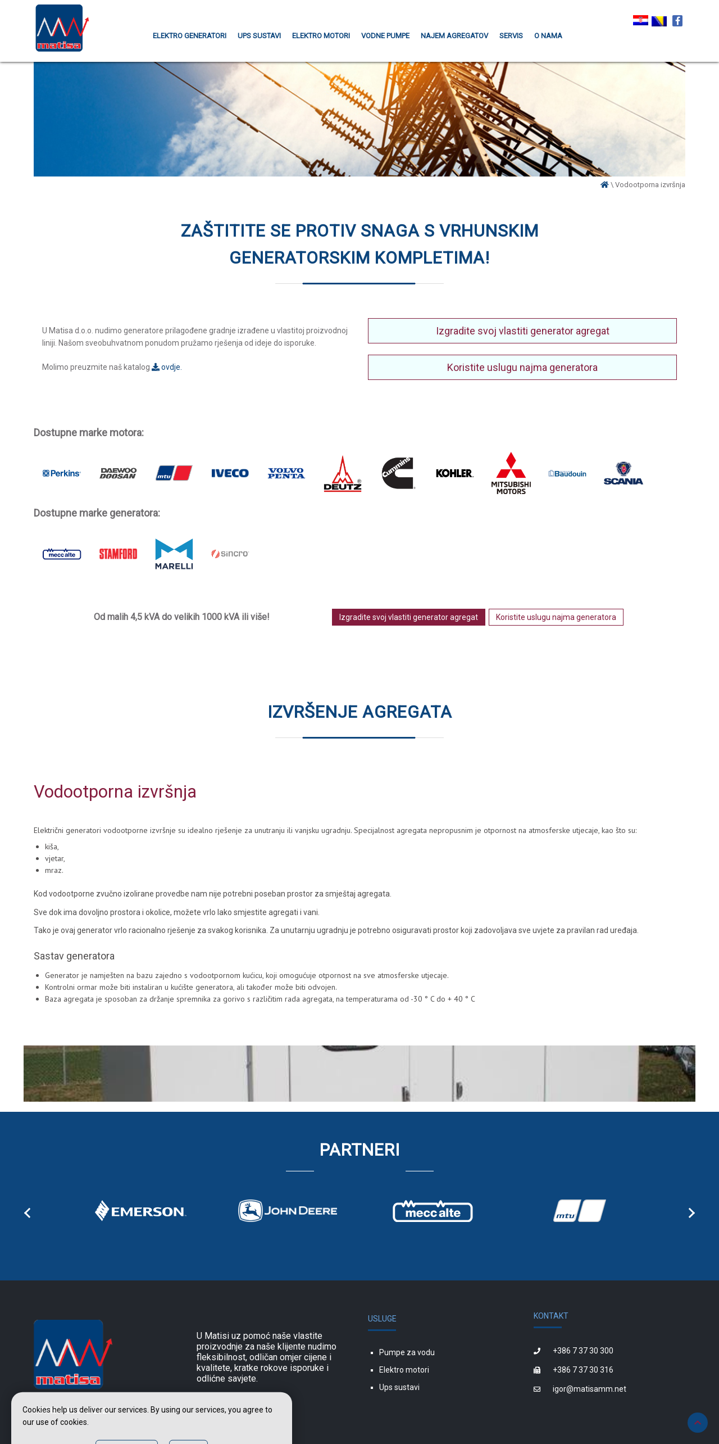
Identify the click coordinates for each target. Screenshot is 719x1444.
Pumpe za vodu (407, 1352)
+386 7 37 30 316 (583, 1369)
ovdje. (167, 367)
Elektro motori (404, 1369)
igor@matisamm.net (589, 1388)
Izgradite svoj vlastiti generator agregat (522, 331)
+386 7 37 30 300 (583, 1350)
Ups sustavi (399, 1387)
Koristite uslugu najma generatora (522, 367)
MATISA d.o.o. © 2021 (72, 1410)
